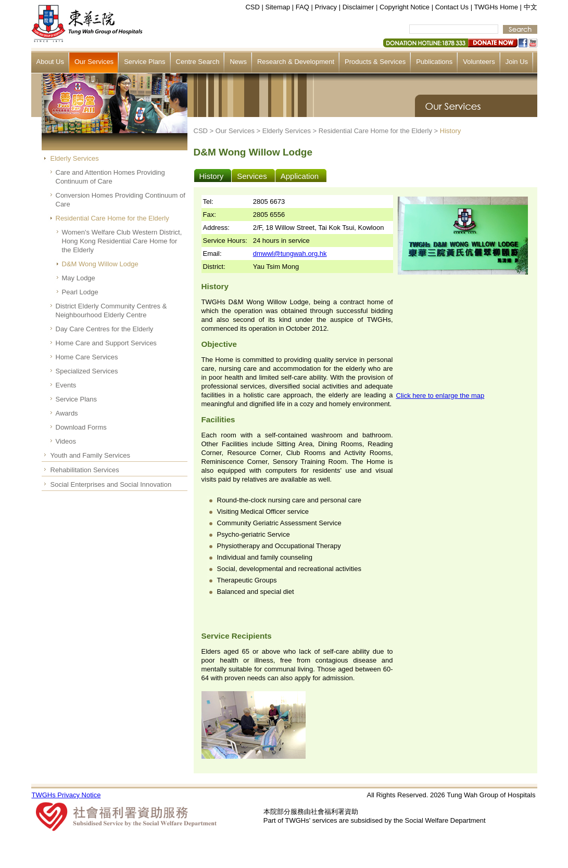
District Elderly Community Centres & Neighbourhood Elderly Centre (111, 310)
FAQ (302, 7)
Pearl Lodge (80, 292)
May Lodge (78, 278)
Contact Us (452, 7)
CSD (252, 7)
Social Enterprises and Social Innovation (111, 484)
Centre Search (198, 62)
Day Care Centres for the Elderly (105, 329)
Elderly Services (75, 158)
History (450, 131)
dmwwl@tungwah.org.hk (290, 253)
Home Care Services (87, 357)
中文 (530, 7)
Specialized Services (87, 371)
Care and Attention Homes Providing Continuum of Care (110, 177)
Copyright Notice (405, 7)
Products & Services (375, 62)
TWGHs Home (496, 7)
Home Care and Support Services (106, 343)
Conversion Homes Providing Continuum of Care (120, 199)
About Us (50, 62)
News (238, 62)
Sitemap (278, 7)
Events (66, 385)
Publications (434, 62)
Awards (67, 413)
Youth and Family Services (90, 455)
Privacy (325, 7)
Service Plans (144, 62)
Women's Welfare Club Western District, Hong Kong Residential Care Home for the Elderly (122, 241)
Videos (66, 441)
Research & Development (295, 62)
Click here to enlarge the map (440, 395)
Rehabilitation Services (85, 470)
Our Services (93, 62)
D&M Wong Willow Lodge (100, 264)
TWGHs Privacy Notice (66, 795)
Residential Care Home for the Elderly (112, 218)
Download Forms (81, 427)
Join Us (517, 62)
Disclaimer (358, 7)
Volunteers (479, 62)
